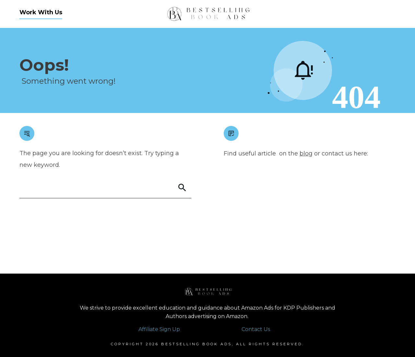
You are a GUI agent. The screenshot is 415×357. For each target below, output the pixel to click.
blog (306, 153)
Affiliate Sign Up (159, 329)
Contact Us (256, 329)
